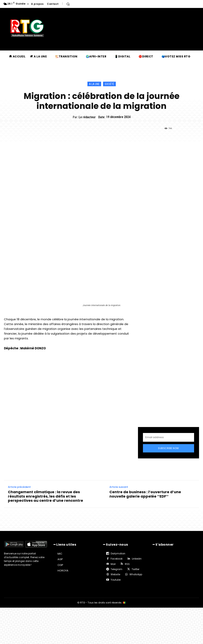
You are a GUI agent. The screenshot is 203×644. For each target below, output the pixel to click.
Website (115, 574)
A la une (94, 84)
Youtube (116, 579)
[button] (68, 4)
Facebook (117, 558)
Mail (113, 564)
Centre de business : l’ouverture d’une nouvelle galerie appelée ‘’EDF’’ (145, 494)
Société (109, 84)
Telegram (116, 569)
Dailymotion (118, 553)
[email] (168, 437)
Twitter (135, 569)
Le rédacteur (87, 117)
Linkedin (137, 558)
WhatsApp (135, 574)
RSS (127, 564)
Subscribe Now (168, 448)
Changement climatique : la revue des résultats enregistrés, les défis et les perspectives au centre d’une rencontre (45, 496)
